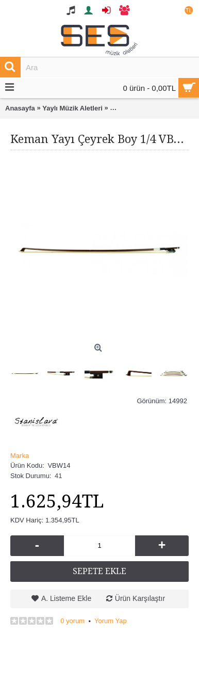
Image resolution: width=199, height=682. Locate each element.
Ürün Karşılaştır (140, 598)
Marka (19, 455)
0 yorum (72, 621)
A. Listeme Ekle (66, 598)
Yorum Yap (110, 621)
